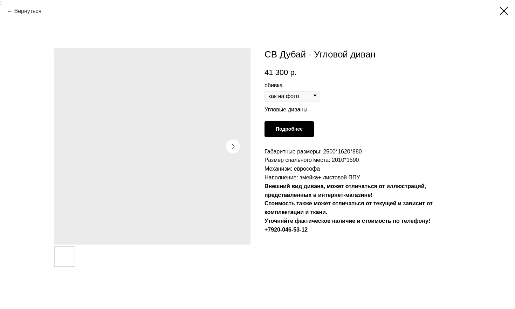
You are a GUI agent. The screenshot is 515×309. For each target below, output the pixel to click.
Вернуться (27, 11)
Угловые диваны (286, 109)
